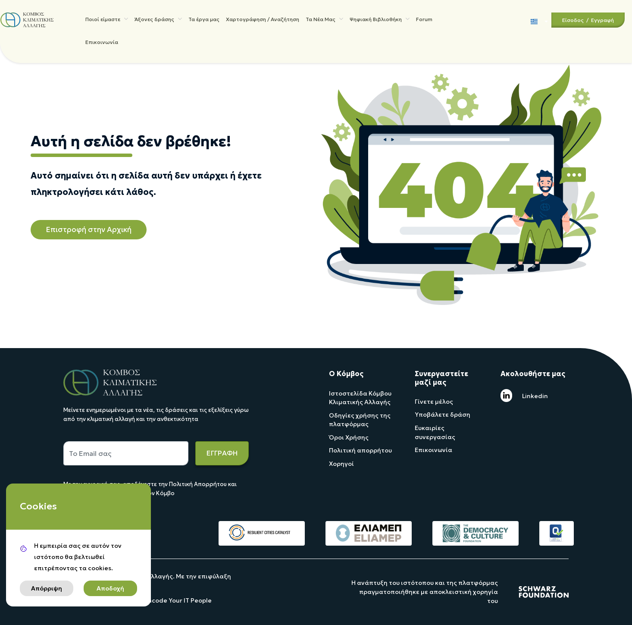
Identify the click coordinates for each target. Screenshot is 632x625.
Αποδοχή (110, 588)
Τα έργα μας (203, 20)
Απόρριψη (46, 588)
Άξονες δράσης (158, 20)
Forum (424, 20)
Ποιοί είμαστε (106, 20)
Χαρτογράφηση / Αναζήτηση (262, 20)
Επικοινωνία (101, 46)
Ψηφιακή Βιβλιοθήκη (380, 20)
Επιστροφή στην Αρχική (88, 229)
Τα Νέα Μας (324, 20)
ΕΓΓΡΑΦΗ (222, 453)
